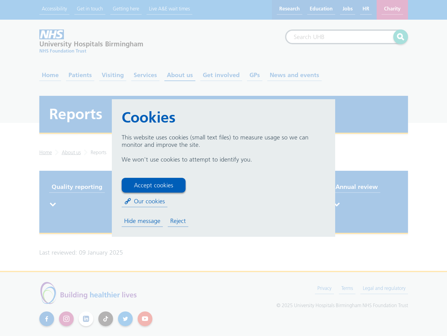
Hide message (142, 221)
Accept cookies (153, 185)
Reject (178, 221)
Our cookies (144, 201)
